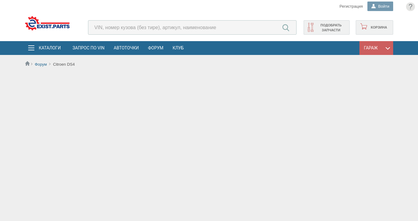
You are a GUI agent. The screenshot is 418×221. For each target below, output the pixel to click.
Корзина (379, 27)
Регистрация (351, 6)
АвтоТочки (126, 47)
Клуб (178, 47)
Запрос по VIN (89, 47)
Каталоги (49, 47)
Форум (155, 47)
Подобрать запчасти (331, 27)
